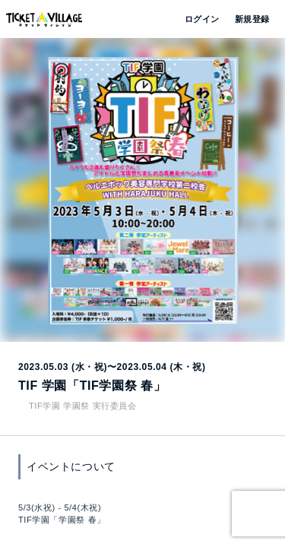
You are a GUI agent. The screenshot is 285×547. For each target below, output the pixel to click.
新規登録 (246, 19)
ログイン (201, 19)
